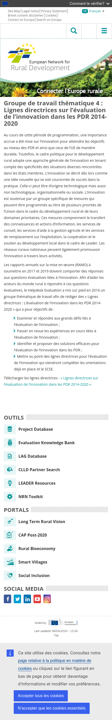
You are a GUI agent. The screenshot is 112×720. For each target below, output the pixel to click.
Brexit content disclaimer (25, 15)
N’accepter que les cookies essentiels (52, 708)
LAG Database (25, 456)
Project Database (28, 429)
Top (56, 635)
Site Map (14, 11)
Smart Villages (25, 562)
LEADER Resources (29, 483)
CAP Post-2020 (25, 535)
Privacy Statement (54, 11)
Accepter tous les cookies (41, 696)
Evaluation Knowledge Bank (39, 443)
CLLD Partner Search (32, 469)
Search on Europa (48, 20)
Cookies (51, 15)
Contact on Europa (21, 20)
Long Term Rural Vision (34, 521)
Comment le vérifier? (89, 3)
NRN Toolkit (23, 496)
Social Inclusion (27, 575)
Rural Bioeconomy (29, 548)
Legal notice (30, 11)
